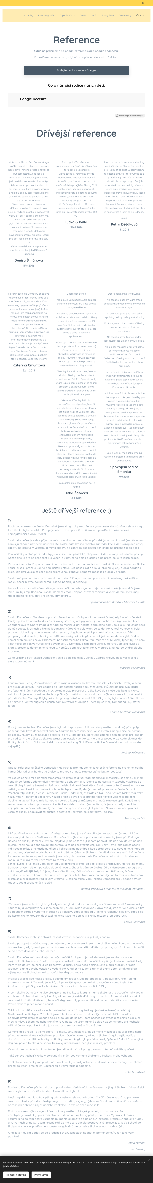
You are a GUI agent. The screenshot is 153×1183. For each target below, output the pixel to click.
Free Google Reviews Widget (129, 115)
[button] (8, 110)
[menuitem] (34, 15)
